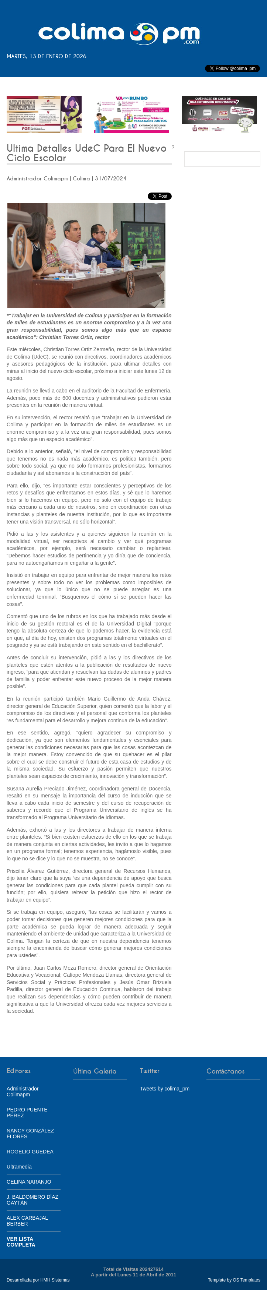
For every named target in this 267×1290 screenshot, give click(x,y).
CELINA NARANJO (29, 1182)
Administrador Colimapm (22, 1091)
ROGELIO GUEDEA (30, 1152)
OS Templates (246, 1280)
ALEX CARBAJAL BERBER (27, 1221)
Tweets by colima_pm (165, 1089)
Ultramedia (19, 1167)
